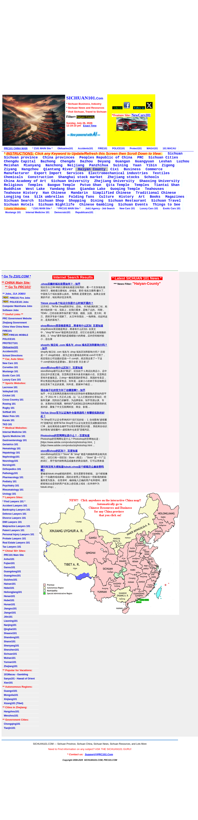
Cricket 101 (9, 395)
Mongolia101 (10, 695)
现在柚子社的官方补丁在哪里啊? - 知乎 (63, 390)
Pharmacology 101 (13, 477)
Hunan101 (9, 604)
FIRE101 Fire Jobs (17, 297)
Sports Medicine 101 (14, 436)
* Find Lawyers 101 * (14, 501)
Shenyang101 (11, 645)
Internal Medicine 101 (37, 212)
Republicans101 (84, 212)
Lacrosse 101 (10, 387)
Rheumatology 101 (13, 489)
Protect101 (136, 148)
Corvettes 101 (10, 367)
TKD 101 (7, 424)
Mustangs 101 (12, 212)
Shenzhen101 (11, 649)
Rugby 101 (9, 408)
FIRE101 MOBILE (15, 334)
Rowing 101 (9, 403)
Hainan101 (9, 583)
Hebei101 (8, 588)
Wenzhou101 (10, 715)
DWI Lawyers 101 (12, 522)
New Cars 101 (127, 208)
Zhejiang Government (15, 322)
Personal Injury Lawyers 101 (18, 534)
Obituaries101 (65, 148)
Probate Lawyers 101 (14, 538)
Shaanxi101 (10, 633)
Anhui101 (8, 559)
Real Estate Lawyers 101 (16, 542)
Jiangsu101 (10, 608)
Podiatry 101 (9, 481)
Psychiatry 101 (11, 485)
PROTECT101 (10, 343)
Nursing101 (9, 465)
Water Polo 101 (11, 416)
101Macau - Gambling (15, 674)
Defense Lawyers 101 (14, 513)
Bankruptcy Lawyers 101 (16, 509)
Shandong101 (11, 637)
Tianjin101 (9, 728)
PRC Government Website (17, 318)
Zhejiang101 (10, 666)
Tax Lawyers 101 (12, 546)
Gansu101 (9, 567)
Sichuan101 (10, 654)
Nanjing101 (9, 625)
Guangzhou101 (12, 575)
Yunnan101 (9, 662)
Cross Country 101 (13, 399)
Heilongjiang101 (12, 592)
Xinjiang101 (10, 699)
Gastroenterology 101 (15, 440)
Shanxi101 (9, 641)
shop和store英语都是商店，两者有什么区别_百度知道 (72, 325)
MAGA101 (152, 148)
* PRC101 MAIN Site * (69, 208)
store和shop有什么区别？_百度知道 (62, 367)
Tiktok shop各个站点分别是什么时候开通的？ (67, 303)
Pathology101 (10, 473)
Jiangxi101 (9, 612)
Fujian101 (9, 563)
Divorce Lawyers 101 (14, 518)
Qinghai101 (9, 629)
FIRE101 (102, 148)
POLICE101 (118, 148)
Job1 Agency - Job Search (100, 208)
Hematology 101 (12, 448)
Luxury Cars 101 (149, 208)
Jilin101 (8, 616)
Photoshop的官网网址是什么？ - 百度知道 (65, 435)
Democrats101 (62, 212)
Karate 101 (9, 420)
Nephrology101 (11, 456)
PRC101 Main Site (13, 555)
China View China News (16, 326)
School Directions (13, 355)
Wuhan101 (9, 658)
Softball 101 (9, 412)
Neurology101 (10, 461)
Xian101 (8, 682)
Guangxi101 (10, 691)
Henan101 (9, 596)
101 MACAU (169, 148)
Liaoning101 (10, 621)
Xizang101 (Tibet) (13, 703)
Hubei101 (8, 600)
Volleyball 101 (10, 391)
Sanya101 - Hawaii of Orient (19, 678)
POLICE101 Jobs (16, 301)
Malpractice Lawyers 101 (16, 526)
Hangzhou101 (11, 711)
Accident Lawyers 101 (15, 505)
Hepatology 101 (11, 452)
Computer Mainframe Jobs (17, 306)
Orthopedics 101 (12, 469)
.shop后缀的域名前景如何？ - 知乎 (60, 283)
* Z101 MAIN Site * (42, 148)
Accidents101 (85, 148)
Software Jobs (11, 310)
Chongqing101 (11, 724)
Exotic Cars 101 (171, 208)
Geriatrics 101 (10, 444)
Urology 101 (9, 493)
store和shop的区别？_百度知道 (59, 450)
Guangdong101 (12, 571)
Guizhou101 (10, 579)
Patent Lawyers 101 (13, 530)
